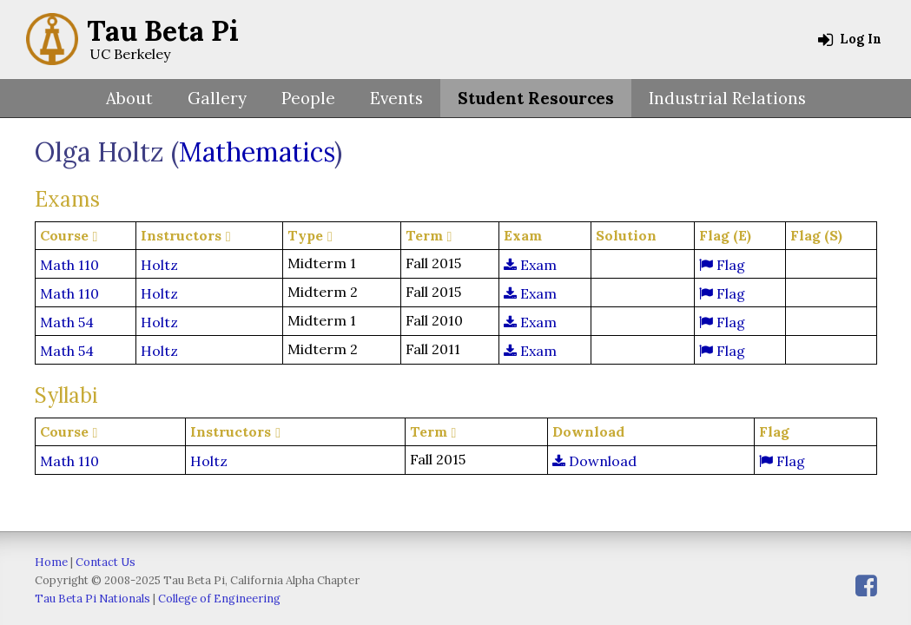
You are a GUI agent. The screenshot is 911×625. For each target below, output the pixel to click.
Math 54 (67, 322)
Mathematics (256, 151)
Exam (530, 264)
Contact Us (105, 562)
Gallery (217, 98)
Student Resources (536, 98)
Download (594, 461)
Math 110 (69, 264)
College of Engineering (219, 598)
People (308, 98)
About (129, 98)
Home (51, 562)
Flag (722, 264)
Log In (849, 39)
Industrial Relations (727, 98)
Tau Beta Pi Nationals (92, 598)
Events (396, 98)
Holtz (159, 264)
